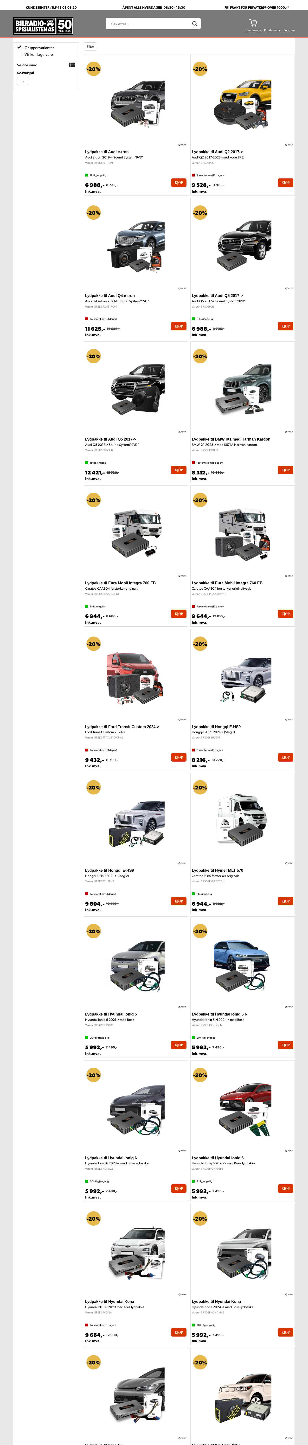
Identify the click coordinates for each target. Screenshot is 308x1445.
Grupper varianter (39, 47)
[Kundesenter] (272, 22)
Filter (90, 46)
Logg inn (289, 30)
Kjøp (179, 182)
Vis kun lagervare (38, 54)
